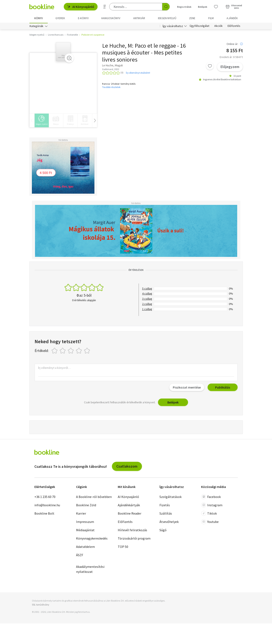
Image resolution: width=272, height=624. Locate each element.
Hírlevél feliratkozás (132, 530)
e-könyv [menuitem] (83, 18)
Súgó (163, 530)
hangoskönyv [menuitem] (110, 18)
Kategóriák (36, 26)
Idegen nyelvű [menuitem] (167, 18)
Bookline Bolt (44, 514)
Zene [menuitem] (192, 18)
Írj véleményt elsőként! (138, 73)
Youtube (210, 522)
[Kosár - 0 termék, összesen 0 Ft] (234, 6)
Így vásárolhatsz (173, 26)
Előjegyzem (230, 67)
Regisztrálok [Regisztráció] (184, 6)
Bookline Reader (129, 514)
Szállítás (165, 514)
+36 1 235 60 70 (44, 497)
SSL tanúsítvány (40, 605)
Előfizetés (234, 26)
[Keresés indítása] (166, 6)
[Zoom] (69, 58)
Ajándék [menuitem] (232, 18)
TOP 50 (123, 547)
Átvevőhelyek (169, 522)
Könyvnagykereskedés (92, 539)
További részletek (111, 87)
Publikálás (222, 388)
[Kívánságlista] (216, 6)
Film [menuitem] (211, 18)
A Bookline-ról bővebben (94, 497)
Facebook (211, 497)
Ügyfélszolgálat (199, 26)
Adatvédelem (85, 547)
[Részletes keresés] (104, 6)
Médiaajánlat (85, 530)
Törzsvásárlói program (134, 539)
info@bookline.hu (47, 505)
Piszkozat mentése (187, 388)
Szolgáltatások (170, 497)
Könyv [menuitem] (38, 18)
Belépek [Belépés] (202, 6)
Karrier (81, 514)
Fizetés (164, 505)
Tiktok (209, 513)
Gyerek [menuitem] (60, 18)
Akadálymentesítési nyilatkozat (90, 569)
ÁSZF (79, 555)
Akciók (218, 26)
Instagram (211, 505)
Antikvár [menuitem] (139, 18)
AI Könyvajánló (80, 7)
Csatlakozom (126, 466)
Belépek (173, 403)
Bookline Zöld (86, 505)
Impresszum (85, 522)
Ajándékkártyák (129, 505)
